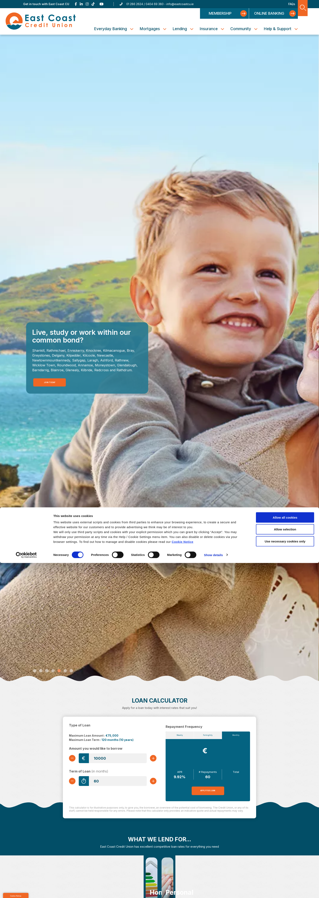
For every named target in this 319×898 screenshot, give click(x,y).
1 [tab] (35, 671)
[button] (7, 330)
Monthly (235, 736)
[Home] (56, 21)
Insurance (209, 28)
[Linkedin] (81, 4)
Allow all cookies (285, 852)
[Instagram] (87, 4)
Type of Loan (79, 725)
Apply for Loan (207, 792)
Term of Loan (88, 772)
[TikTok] (93, 4)
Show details (213, 890)
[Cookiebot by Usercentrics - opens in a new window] (26, 890)
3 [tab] (47, 671)
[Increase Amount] (151, 758)
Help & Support (277, 28)
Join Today (49, 382)
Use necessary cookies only (285, 876)
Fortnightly (208, 736)
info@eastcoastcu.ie (180, 4)
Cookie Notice (182, 876)
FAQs (291, 4)
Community (240, 28)
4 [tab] (53, 671)
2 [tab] (41, 671)
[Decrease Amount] (74, 758)
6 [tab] (65, 671)
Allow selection (285, 864)
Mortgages (150, 28)
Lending (180, 28)
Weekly (180, 736)
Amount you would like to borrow (95, 748)
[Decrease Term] (74, 782)
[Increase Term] (151, 782)
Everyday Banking (110, 28)
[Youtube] (101, 4)
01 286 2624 (134, 4)
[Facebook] (76, 4)
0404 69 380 (155, 4)
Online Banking (269, 13)
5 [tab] (59, 671)
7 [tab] (71, 671)
